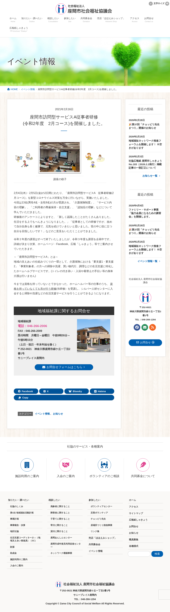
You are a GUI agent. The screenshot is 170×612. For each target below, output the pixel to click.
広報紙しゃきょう (138, 519)
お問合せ (133, 526)
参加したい (94, 500)
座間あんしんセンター (61, 537)
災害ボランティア (99, 512)
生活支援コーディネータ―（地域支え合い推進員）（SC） (25, 539)
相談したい (54, 500)
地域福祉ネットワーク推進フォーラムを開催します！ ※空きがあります (145, 144)
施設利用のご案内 (18, 559)
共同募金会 (94, 544)
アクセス (133, 506)
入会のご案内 (16, 565)
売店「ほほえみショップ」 (103, 538)
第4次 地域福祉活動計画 (22, 512)
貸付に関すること (59, 531)
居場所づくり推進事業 (101, 525)
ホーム (132, 500)
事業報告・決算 (17, 525)
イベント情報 (42, 413)
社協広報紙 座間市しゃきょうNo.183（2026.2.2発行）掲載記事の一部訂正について (145, 164)
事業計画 (14, 519)
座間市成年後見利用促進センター (65, 545)
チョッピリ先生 (98, 519)
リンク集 (95, 531)
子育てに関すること (60, 519)
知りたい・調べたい (18, 500)
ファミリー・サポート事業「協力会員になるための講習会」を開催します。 (145, 213)
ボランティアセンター (101, 506)
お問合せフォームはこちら (64, 367)
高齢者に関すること (60, 506)
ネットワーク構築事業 (61, 553)
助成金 (13, 553)
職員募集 (133, 539)
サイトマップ (136, 513)
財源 (12, 547)
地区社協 (14, 531)
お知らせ (58, 413)
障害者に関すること (60, 512)
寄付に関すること (59, 525)
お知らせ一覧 (151, 175)
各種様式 (133, 546)
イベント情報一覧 (149, 261)
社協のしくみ (16, 506)
